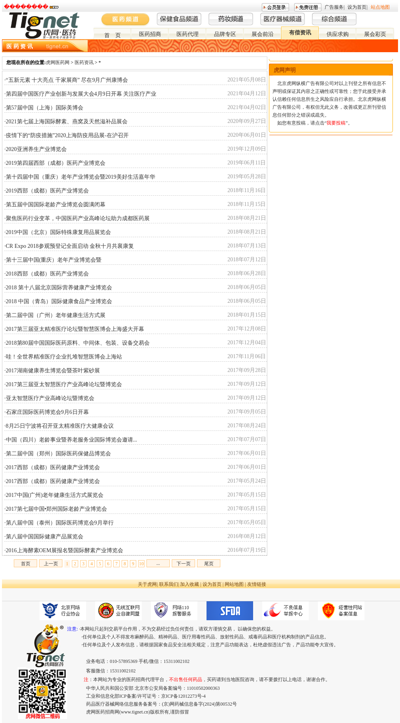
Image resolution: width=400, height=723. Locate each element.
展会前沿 (263, 34)
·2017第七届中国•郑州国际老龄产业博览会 (55, 509)
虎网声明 (285, 70)
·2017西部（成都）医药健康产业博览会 (52, 467)
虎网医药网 (57, 62)
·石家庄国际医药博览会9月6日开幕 (46, 412)
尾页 (209, 563)
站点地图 (380, 7)
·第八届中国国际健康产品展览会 (43, 537)
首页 (25, 563)
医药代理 (188, 34)
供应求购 (338, 34)
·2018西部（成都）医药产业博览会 (46, 274)
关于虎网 (147, 584)
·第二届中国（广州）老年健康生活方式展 (54, 315)
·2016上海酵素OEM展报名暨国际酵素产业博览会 (63, 550)
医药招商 (150, 34)
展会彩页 (375, 34)
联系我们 (168, 584)
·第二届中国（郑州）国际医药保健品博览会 (57, 454)
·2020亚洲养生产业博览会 (35, 149)
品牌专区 (225, 34)
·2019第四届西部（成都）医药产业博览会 (54, 163)
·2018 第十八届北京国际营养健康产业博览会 (58, 288)
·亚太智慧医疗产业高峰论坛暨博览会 (49, 398)
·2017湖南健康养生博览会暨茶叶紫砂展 (52, 371)
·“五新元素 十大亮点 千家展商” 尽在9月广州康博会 (66, 80)
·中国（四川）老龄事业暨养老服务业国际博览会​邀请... (70, 440)
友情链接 (256, 584)
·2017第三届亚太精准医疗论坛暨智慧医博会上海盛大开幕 (74, 329)
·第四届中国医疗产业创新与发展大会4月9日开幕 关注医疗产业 (80, 94)
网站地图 (234, 584)
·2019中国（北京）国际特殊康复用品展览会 (57, 232)
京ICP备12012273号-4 (183, 696)
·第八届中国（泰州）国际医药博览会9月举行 (59, 523)
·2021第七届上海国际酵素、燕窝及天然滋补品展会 (66, 122)
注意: (72, 629)
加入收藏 (189, 584)
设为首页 (356, 7)
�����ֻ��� (26, 7)
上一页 (51, 563)
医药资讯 (84, 62)
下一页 (184, 563)
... (158, 563)
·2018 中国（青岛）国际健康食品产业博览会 (58, 301)
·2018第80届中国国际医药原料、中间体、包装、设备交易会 (77, 343)
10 (141, 563)
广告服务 (334, 7)
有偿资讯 (300, 33)
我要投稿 (336, 123)
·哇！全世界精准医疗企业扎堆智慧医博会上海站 (63, 357)
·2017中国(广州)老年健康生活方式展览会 (53, 495)
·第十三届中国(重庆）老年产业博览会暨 (52, 260)
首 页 (112, 35)
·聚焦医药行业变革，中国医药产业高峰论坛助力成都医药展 (77, 218)
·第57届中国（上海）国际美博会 (43, 108)
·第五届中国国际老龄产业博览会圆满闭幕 (54, 205)
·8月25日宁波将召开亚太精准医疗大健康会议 (59, 426)
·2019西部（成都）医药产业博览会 (46, 191)
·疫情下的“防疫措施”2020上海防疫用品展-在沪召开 (66, 135)
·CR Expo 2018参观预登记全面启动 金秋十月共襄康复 (69, 246)
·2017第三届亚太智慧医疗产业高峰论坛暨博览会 (63, 384)
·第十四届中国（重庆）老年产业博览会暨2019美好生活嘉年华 (79, 177)
